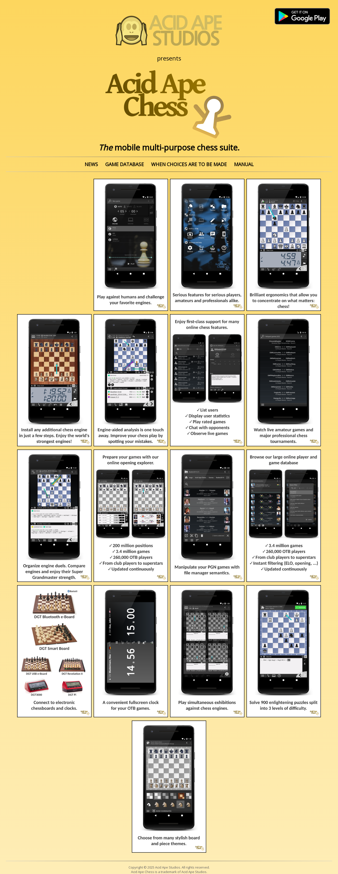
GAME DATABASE (124, 164)
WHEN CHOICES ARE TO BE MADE (189, 164)
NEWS (91, 164)
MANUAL (244, 164)
